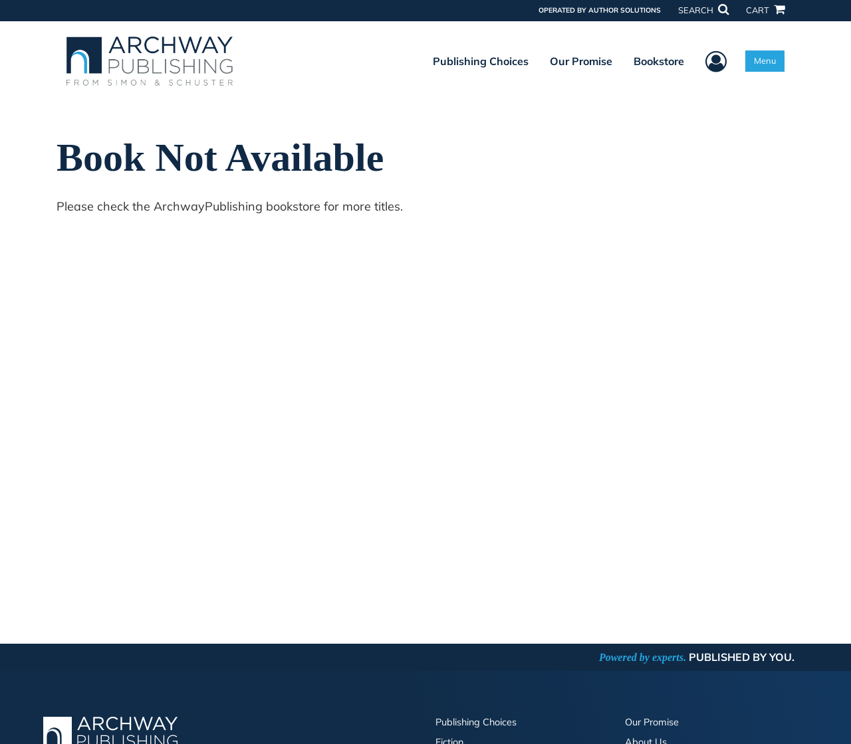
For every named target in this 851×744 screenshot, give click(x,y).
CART (765, 10)
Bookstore (659, 61)
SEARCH (703, 10)
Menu (765, 60)
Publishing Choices (481, 61)
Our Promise (581, 61)
